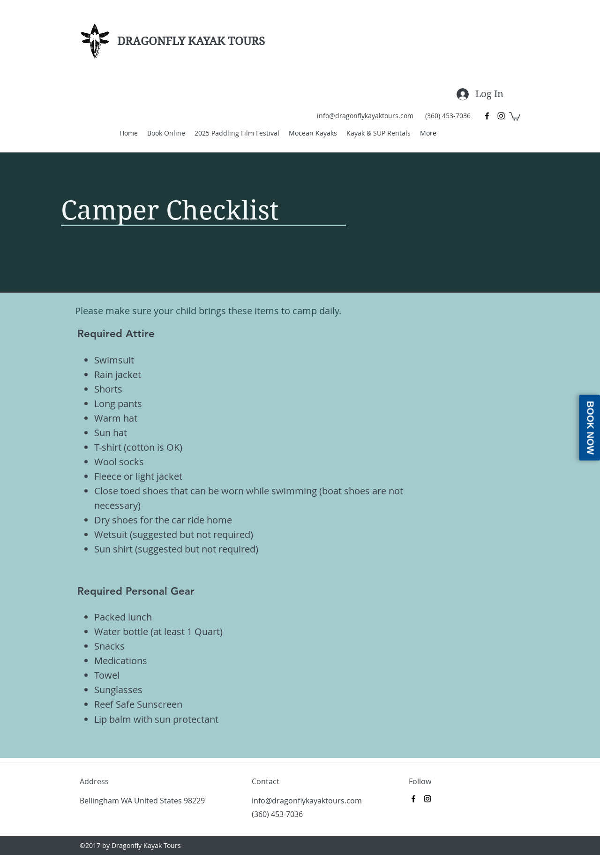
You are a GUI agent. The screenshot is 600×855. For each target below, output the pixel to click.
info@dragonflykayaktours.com (365, 115)
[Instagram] (501, 116)
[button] (514, 116)
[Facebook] (487, 116)
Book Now (590, 427)
